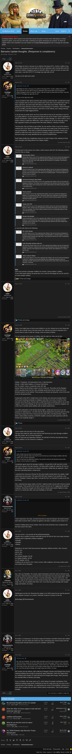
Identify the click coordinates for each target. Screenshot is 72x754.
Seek (63, 724)
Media (44, 31)
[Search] (69, 31)
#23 (69, 147)
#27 (69, 447)
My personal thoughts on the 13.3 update (19, 703)
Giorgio (6, 704)
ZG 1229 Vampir (27, 231)
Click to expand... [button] (42, 515)
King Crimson (61, 711)
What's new (33, 31)
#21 (69, 63)
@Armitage (18, 66)
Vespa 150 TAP (27, 204)
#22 (69, 82)
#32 (69, 635)
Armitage (4, 54)
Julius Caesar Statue (28, 255)
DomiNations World (8, 31)
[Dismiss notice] (69, 37)
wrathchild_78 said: (21, 86)
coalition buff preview (12, 717)
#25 (69, 325)
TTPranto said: (20, 658)
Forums (25, 31)
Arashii (6, 734)
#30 (69, 570)
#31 (69, 590)
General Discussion (22, 704)
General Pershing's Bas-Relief (31, 179)
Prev (4, 59)
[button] (39, 31)
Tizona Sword (26, 192)
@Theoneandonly (43, 534)
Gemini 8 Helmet (27, 167)
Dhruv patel (7, 712)
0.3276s (58, 752)
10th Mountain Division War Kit (32, 243)
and (25, 278)
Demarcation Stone (28, 155)
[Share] (66, 63)
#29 (69, 531)
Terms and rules (47, 749)
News (18, 31)
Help (63, 749)
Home (67, 749)
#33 (69, 655)
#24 (69, 283)
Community (19, 734)
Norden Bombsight (28, 216)
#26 (69, 428)
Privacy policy (56, 749)
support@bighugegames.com (44, 42)
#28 (69, 496)
